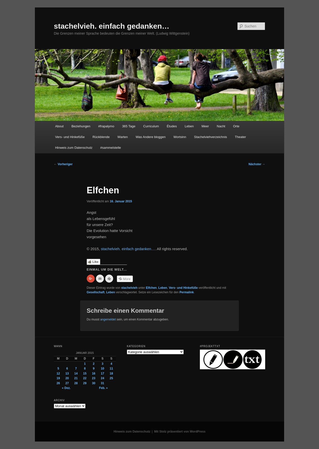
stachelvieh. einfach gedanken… (111, 26)
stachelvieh (129, 288)
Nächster (256, 164)
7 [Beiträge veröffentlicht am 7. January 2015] (76, 368)
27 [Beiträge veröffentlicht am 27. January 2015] (67, 383)
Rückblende (101, 137)
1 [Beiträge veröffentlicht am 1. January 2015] (85, 364)
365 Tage (128, 126)
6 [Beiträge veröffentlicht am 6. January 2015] (67, 368)
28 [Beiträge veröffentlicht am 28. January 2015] (76, 383)
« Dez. (66, 388)
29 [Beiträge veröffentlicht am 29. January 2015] (84, 383)
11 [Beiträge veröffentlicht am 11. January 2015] (111, 368)
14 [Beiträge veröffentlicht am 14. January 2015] (76, 373)
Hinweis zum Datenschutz (73, 148)
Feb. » (103, 388)
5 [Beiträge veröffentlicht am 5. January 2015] (58, 368)
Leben (189, 126)
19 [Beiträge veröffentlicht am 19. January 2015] (58, 378)
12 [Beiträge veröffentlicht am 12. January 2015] (58, 373)
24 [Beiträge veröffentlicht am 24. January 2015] (102, 378)
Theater (240, 137)
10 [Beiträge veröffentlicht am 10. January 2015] (102, 368)
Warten (122, 137)
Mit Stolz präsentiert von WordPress (180, 431)
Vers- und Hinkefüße (70, 137)
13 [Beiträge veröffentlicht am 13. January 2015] (67, 373)
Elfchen (151, 288)
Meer (205, 126)
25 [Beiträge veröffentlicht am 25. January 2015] (111, 378)
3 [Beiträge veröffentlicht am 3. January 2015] (102, 364)
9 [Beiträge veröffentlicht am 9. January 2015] (93, 368)
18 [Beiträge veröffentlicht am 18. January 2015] (111, 373)
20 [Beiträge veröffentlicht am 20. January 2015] (67, 378)
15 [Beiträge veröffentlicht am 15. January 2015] (84, 373)
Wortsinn (179, 137)
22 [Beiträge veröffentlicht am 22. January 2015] (84, 378)
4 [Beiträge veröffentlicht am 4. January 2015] (111, 364)
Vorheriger (63, 164)
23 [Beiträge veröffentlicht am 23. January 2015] (93, 378)
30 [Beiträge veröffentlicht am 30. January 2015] (93, 383)
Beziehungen (81, 126)
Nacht (221, 126)
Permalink (186, 292)
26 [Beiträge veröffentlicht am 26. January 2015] (58, 383)
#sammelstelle (110, 148)
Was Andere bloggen (150, 137)
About (59, 126)
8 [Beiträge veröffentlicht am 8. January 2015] (85, 368)
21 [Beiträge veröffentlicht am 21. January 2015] (76, 378)
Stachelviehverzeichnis (210, 137)
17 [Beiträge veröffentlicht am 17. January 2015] (102, 373)
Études (172, 126)
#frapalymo (106, 126)
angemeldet (108, 319)
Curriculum (151, 126)
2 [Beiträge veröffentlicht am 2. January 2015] (93, 364)
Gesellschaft (95, 292)
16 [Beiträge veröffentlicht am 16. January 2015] (93, 373)
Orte (236, 126)
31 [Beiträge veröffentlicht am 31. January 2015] (102, 383)
